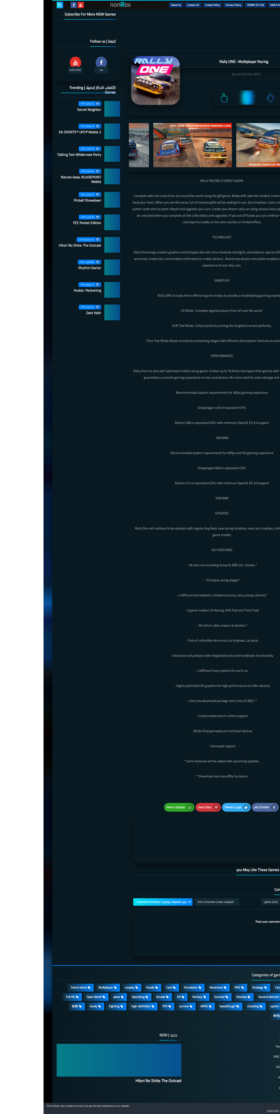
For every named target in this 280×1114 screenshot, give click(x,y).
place (73, 973)
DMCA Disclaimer (236, 4)
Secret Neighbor (45, 109)
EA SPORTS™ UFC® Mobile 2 (36, 132)
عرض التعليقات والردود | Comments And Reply (118, 878)
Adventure (172, 964)
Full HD (26, 973)
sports (231, 983)
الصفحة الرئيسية (242, 1023)
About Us (133, 4)
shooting (209, 983)
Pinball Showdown (44, 200)
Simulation (147, 964)
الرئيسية (256, 4)
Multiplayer (62, 964)
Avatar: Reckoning (44, 290)
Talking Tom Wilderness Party (36, 154)
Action (256, 964)
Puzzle (107, 964)
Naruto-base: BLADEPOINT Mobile (37, 179)
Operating (94, 973)
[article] (135, 827)
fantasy (154, 973)
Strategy (214, 964)
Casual (235, 964)
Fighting (70, 983)
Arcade (117, 973)
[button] (263, 1109)
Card (125, 964)
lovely (50, 983)
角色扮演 (236, 992)
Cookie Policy (169, 4)
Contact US (150, 4)
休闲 (31, 983)
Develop (198, 973)
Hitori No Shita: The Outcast (36, 245)
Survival (176, 973)
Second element (225, 973)
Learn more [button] (238, 1110)
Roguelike (253, 973)
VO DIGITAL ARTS (205, 74)
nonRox (234, 1100)
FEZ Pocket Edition (44, 222)
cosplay (86, 964)
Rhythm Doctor (46, 268)
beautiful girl (184, 983)
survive (140, 983)
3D (135, 973)
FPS (121, 983)
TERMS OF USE (212, 4)
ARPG (160, 983)
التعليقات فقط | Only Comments (172, 878)
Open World (50, 973)
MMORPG (253, 983)
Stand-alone (35, 964)
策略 (257, 992)
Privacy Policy (190, 4)
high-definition (97, 983)
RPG (194, 964)
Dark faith (50, 313)
